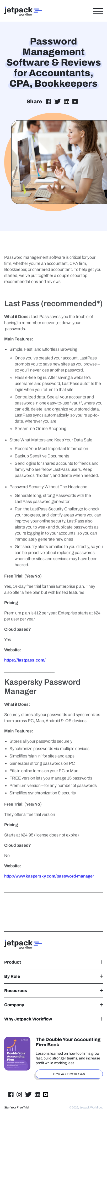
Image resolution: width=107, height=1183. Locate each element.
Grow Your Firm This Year (69, 1074)
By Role (53, 976)
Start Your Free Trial (16, 1107)
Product (53, 962)
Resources (53, 990)
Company (53, 1005)
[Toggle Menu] (98, 11)
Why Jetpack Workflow (53, 1019)
